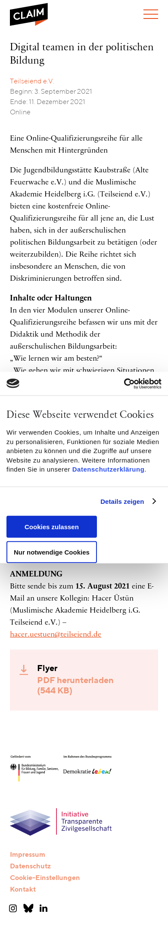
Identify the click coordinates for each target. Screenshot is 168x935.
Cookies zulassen (52, 526)
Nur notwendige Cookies (52, 551)
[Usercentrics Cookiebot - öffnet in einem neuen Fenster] (124, 383)
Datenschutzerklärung (108, 469)
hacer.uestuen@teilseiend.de (55, 635)
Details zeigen (122, 501)
